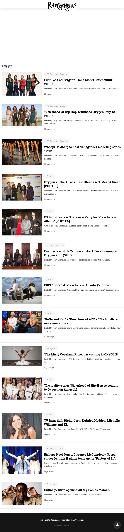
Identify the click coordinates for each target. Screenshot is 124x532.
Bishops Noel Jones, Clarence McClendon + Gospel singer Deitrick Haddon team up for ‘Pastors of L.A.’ (80, 456)
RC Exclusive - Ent (55, 245)
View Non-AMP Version (72, 519)
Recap (49, 176)
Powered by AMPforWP (62, 526)
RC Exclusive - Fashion (57, 74)
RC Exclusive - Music (56, 106)
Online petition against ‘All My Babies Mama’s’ (77, 490)
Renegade (51, 348)
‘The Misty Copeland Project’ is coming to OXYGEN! (81, 354)
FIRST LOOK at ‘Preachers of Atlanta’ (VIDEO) (76, 285)
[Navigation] (3, 4)
